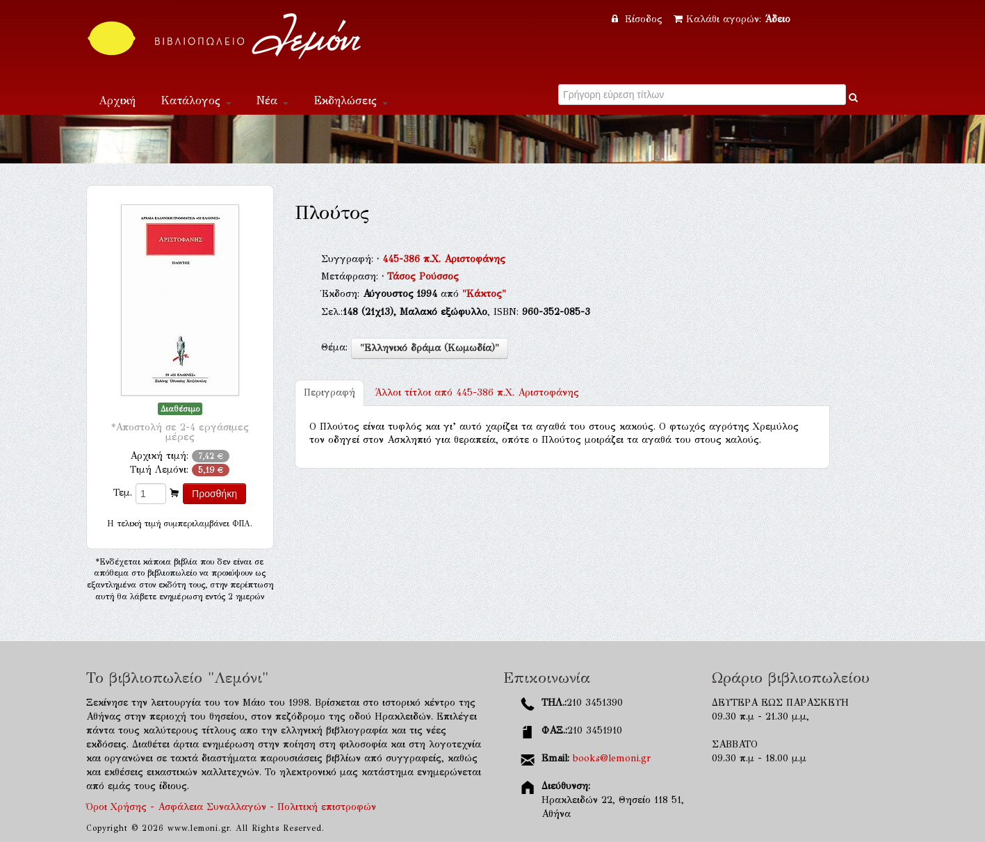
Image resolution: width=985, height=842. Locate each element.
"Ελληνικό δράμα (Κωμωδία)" (429, 348)
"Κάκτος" (484, 294)
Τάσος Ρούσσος (423, 276)
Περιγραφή (329, 392)
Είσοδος (639, 19)
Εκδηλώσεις (351, 100)
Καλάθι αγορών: (732, 19)
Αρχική (117, 100)
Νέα (272, 100)
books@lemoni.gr (612, 758)
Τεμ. (122, 493)
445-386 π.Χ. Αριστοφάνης (443, 259)
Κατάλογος (196, 100)
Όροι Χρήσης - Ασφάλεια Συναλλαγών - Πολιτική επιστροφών (231, 807)
